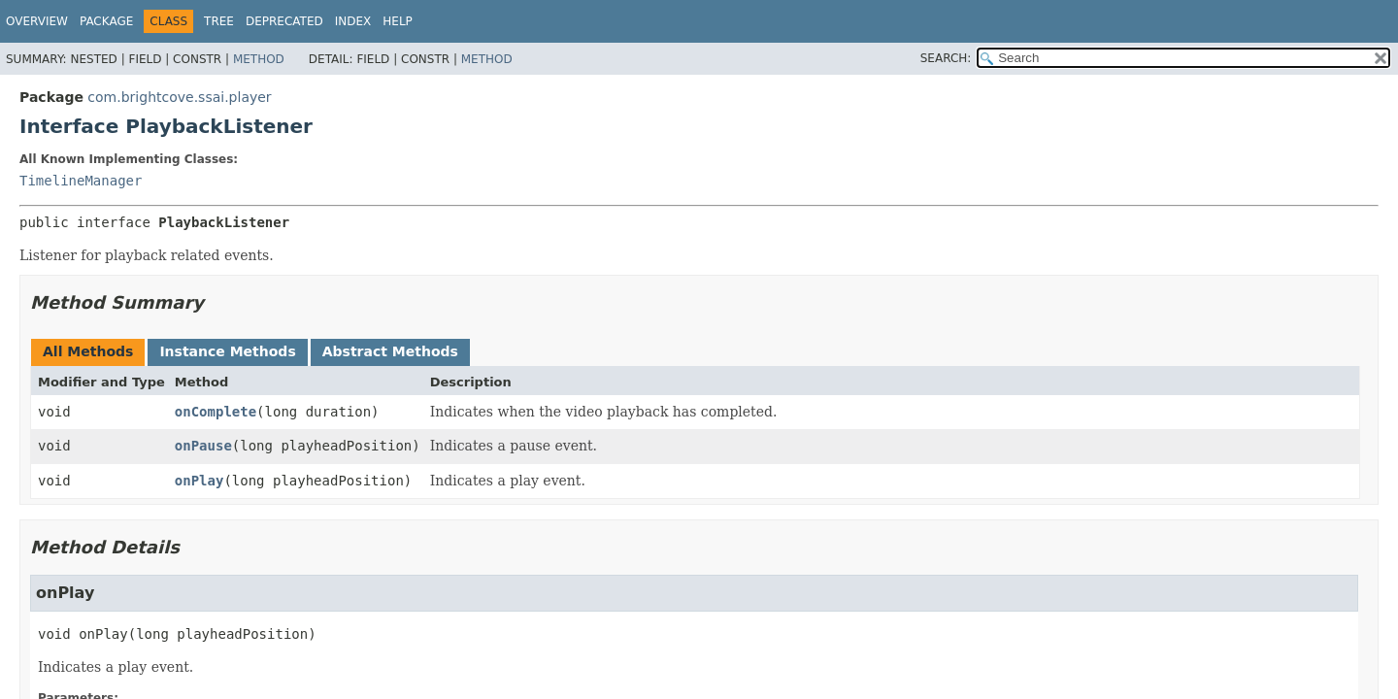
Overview (37, 21)
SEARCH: (946, 58)
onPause (203, 445)
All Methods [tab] (88, 351)
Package (106, 21)
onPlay (199, 480)
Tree (219, 21)
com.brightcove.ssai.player (179, 97)
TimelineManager (80, 180)
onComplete (215, 411)
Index (353, 21)
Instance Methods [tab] (227, 351)
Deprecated (284, 21)
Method (258, 59)
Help (398, 21)
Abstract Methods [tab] (390, 351)
